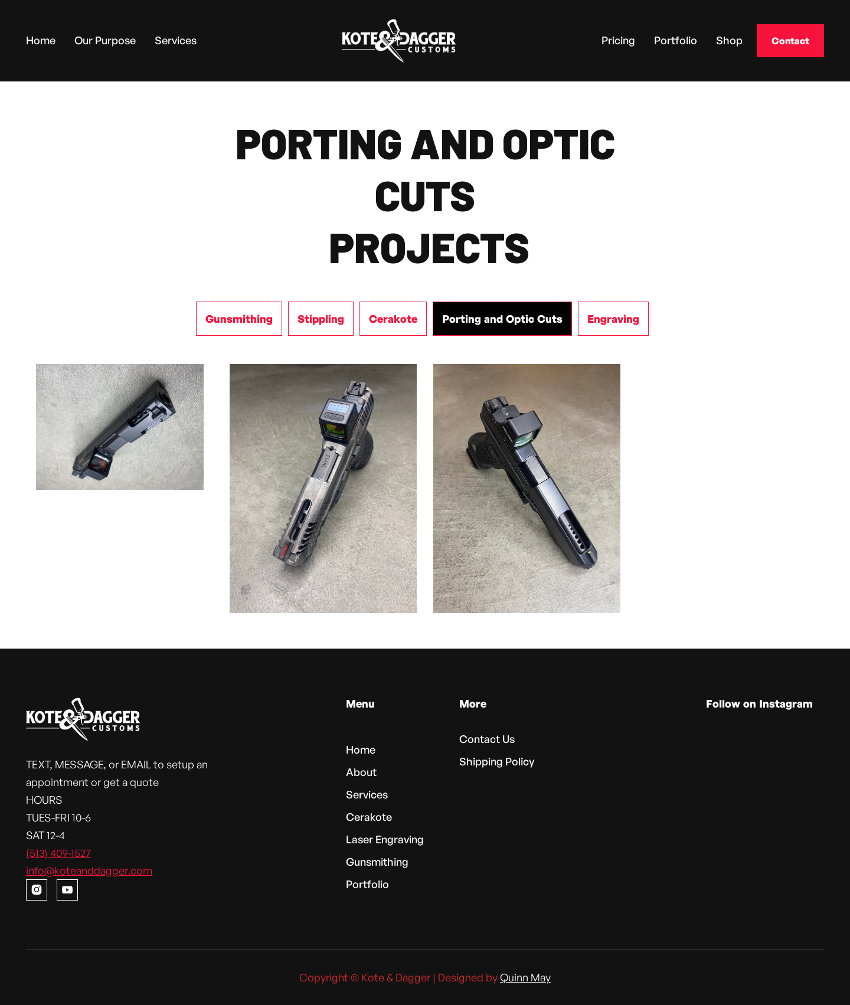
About (361, 771)
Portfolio (675, 40)
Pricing (618, 40)
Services (176, 40)
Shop (729, 40)
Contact (790, 41)
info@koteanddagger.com (89, 870)
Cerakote (369, 816)
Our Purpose (105, 40)
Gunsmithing (377, 861)
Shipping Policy (496, 761)
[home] (399, 41)
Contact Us (487, 738)
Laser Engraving (385, 839)
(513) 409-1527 (58, 852)
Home (40, 40)
